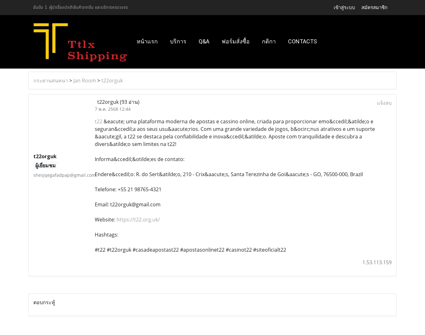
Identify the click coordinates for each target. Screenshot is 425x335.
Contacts (302, 41)
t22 (98, 121)
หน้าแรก (147, 41)
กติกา (269, 41)
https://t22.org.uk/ (138, 219)
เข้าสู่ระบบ (344, 7)
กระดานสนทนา (50, 80)
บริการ (178, 41)
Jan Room (84, 80)
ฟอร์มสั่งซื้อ (236, 41)
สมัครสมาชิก (374, 7)
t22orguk (112, 80)
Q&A (204, 41)
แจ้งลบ (384, 102)
